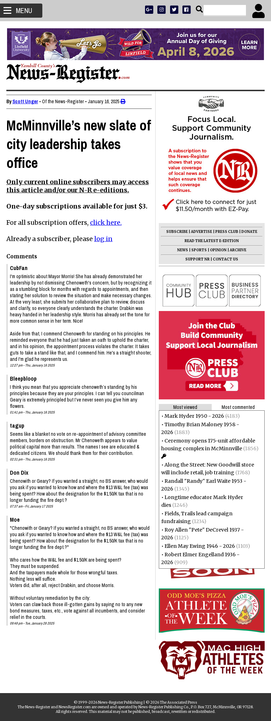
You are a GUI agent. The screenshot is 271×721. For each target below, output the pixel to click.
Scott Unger (26, 101)
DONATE (249, 231)
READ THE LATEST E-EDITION (211, 241)
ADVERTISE (200, 231)
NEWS (181, 250)
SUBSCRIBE (176, 231)
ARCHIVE (237, 250)
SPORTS (198, 250)
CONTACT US (224, 259)
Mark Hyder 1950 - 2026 (193, 416)
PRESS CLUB (226, 231)
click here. (106, 222)
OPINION (217, 250)
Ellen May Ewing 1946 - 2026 (199, 546)
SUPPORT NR (197, 259)
